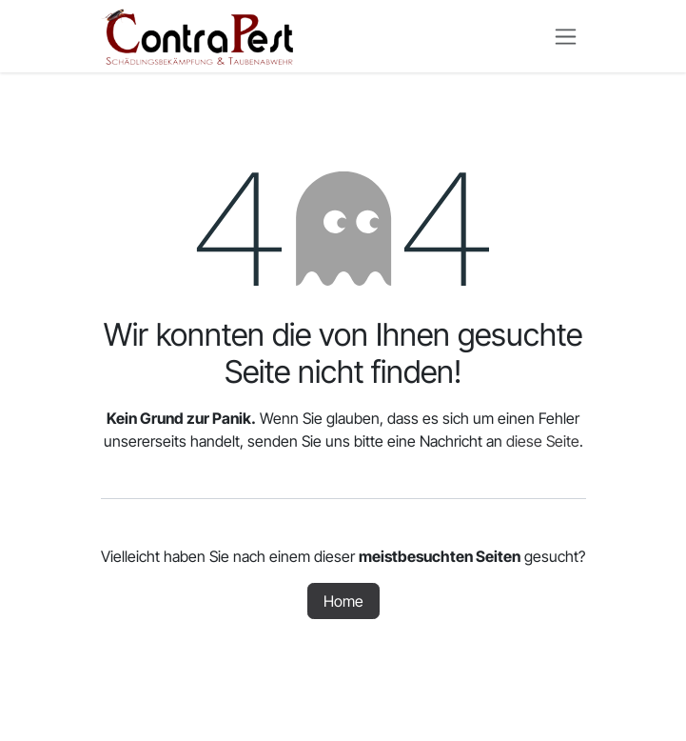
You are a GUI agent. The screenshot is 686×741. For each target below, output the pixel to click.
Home (343, 601)
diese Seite (542, 441)
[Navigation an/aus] (565, 36)
